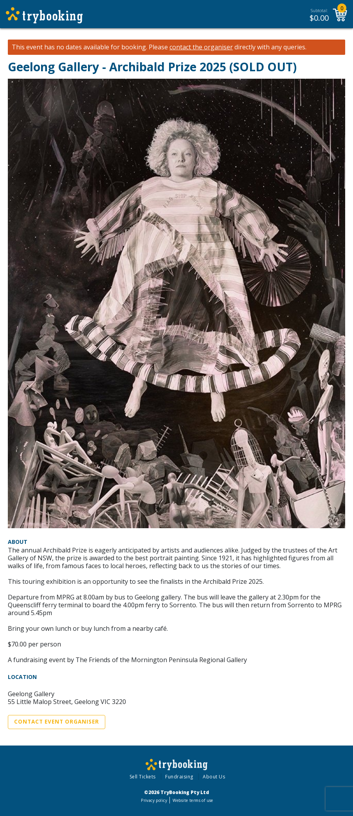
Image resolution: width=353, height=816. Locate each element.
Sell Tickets (143, 776)
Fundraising (179, 776)
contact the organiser (201, 47)
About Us (214, 776)
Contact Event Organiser (56, 721)
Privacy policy (154, 800)
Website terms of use (193, 800)
